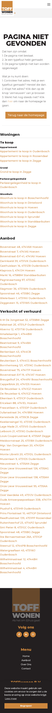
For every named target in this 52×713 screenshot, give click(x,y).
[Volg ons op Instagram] (33, 634)
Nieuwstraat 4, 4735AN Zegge (19, 463)
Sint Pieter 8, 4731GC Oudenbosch (22, 527)
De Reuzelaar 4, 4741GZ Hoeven (21, 389)
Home (26, 656)
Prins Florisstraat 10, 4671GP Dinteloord (25, 513)
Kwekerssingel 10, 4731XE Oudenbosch (25, 421)
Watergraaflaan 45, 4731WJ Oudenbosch (17, 552)
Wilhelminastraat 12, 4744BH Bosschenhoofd (18, 561)
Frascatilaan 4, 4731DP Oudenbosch (23, 407)
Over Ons (26, 664)
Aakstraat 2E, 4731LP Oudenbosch (22, 324)
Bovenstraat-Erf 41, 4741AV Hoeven (23, 256)
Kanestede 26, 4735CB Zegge (19, 417)
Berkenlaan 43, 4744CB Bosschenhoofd (15, 354)
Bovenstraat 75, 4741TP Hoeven (20, 370)
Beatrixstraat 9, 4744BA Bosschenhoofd (15, 345)
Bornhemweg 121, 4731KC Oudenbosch (25, 365)
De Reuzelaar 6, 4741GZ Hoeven (21, 393)
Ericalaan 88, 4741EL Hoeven (18, 403)
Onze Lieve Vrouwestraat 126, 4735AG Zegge (24, 470)
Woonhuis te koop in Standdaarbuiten (25, 221)
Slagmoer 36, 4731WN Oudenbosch (23, 288)
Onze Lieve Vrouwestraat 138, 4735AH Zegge (24, 479)
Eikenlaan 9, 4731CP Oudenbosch (22, 398)
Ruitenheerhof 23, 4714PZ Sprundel (23, 522)
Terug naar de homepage (26, 115)
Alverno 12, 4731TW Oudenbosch (21, 329)
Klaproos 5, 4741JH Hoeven (17, 270)
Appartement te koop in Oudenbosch (25, 151)
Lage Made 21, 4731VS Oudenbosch (23, 426)
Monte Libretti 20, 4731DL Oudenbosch (25, 454)
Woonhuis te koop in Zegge (18, 226)
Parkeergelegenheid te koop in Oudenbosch (20, 185)
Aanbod (26, 660)
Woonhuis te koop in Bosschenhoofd (24, 198)
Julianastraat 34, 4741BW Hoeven (22, 412)
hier (10, 101)
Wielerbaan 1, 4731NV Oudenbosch (23, 298)
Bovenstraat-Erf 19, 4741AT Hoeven (23, 374)
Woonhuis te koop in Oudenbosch (22, 212)
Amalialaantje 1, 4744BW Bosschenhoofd (16, 336)
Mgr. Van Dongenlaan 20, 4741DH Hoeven (22, 447)
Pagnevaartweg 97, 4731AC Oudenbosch (17, 282)
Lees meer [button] (11, 698)
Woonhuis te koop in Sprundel (20, 216)
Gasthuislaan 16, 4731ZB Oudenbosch (24, 265)
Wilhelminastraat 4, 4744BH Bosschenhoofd (18, 570)
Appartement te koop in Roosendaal (24, 156)
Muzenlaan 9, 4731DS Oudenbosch (22, 459)
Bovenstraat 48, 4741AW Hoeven (21, 247)
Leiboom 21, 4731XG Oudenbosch (21, 431)
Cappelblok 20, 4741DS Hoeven (20, 384)
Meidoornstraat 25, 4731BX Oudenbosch (26, 440)
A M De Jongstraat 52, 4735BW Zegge (24, 320)
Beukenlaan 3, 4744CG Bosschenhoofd (25, 360)
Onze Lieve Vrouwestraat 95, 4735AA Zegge (23, 488)
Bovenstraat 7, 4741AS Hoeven (20, 251)
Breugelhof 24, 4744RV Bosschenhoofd (26, 379)
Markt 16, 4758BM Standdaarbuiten (23, 275)
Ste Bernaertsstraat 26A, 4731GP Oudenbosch (21, 539)
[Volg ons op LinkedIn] (26, 634)
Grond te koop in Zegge (15, 171)
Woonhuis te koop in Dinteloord (21, 202)
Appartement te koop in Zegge (20, 160)
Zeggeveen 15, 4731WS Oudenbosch (23, 302)
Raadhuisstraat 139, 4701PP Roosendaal (25, 518)
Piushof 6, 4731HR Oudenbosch (20, 508)
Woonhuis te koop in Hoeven (19, 207)
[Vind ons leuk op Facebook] (19, 634)
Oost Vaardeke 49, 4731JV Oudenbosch (25, 495)
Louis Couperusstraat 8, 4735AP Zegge (25, 436)
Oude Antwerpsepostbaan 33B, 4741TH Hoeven (25, 501)
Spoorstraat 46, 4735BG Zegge (20, 293)
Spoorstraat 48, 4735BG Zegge (20, 532)
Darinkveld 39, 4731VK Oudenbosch (23, 261)
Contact (26, 668)
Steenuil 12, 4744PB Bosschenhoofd (23, 545)
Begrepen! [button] (26, 706)
